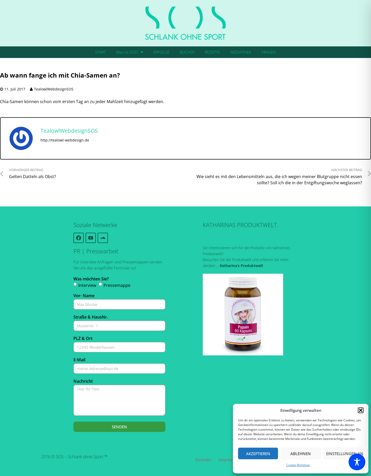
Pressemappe (117, 285)
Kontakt (203, 460)
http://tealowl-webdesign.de (64, 140)
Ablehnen (300, 453)
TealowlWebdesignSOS (53, 89)
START (100, 52)
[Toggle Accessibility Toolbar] (357, 462)
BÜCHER (187, 52)
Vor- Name (84, 295)
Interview (87, 285)
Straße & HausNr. (90, 317)
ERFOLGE (161, 52)
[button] (360, 410)
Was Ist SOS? (129, 52)
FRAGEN (269, 52)
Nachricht (83, 381)
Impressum (229, 460)
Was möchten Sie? (91, 279)
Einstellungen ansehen (344, 453)
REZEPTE (212, 52)
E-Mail (79, 360)
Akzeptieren (258, 453)
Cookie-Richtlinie (298, 465)
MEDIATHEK (240, 52)
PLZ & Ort (82, 338)
